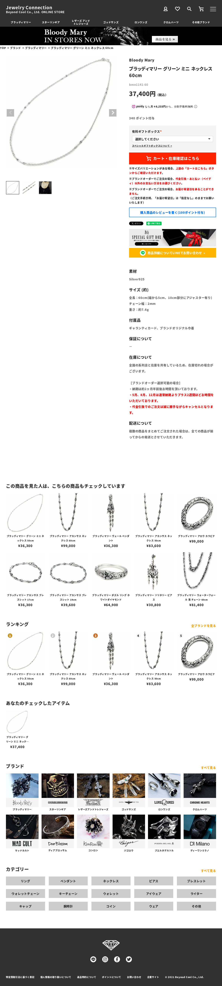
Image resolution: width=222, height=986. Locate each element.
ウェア (153, 906)
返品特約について (86, 977)
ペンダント (68, 881)
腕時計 (68, 906)
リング (25, 881)
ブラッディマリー (21, 22)
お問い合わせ (134, 977)
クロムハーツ (171, 22)
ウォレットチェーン (25, 893)
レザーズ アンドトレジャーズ (81, 22)
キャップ (25, 906)
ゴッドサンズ (111, 22)
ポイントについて (111, 977)
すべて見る (208, 767)
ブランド (15, 48)
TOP (3, 48)
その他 (196, 906)
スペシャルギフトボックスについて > (152, 145)
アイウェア (154, 893)
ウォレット (111, 893)
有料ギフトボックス (147, 131)
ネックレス (111, 881)
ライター (196, 893)
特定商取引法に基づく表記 (20, 977)
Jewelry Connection (29, 7)
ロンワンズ (141, 22)
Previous (10, 113)
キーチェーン (68, 893)
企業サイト (153, 977)
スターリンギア (51, 22)
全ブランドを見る (203, 625)
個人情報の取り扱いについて (55, 977)
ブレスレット (196, 881)
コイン (111, 906)
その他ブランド (201, 22)
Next (112, 113)
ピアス (153, 881)
